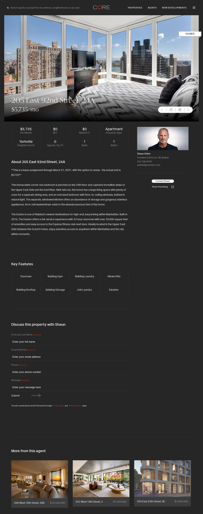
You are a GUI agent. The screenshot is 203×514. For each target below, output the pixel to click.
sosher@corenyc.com (148, 165)
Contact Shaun (163, 181)
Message (20, 380)
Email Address (23, 350)
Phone (19, 365)
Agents (152, 8)
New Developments (174, 8)
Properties (135, 8)
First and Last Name (26, 335)
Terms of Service (75, 406)
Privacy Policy (58, 406)
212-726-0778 (144, 162)
